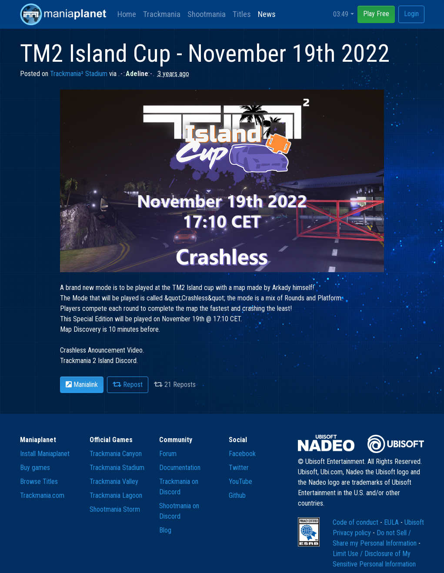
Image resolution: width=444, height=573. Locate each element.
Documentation (179, 467)
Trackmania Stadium (117, 467)
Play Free (376, 14)
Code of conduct (356, 522)
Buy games (35, 467)
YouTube (240, 481)
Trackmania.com (42, 495)
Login (411, 14)
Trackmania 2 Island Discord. (99, 360)
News (267, 14)
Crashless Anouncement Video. (102, 350)
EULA (392, 522)
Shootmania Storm (115, 509)
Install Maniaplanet (45, 454)
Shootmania (206, 14)
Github (237, 495)
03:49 (340, 14)
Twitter (239, 467)
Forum (168, 454)
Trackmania (161, 14)
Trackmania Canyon (116, 454)
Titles (242, 14)
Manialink (82, 384)
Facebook (242, 454)
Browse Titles (39, 481)
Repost (128, 384)
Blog (165, 530)
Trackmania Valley (114, 481)
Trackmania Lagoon (116, 495)
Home (126, 14)
